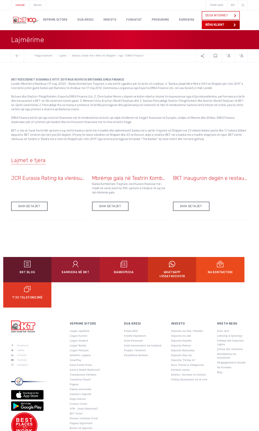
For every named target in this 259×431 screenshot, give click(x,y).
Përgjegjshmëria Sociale (231, 337)
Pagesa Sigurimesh (81, 398)
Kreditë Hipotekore (135, 310)
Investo (110, 19)
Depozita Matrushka (183, 325)
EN (233, 4)
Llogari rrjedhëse (80, 305)
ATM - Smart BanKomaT (84, 383)
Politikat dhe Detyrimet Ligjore (230, 317)
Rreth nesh (216, 4)
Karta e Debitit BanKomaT (85, 344)
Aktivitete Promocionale (84, 412)
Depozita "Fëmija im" (183, 334)
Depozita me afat (181, 310)
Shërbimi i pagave (80, 330)
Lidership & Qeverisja (229, 310)
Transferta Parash (80, 354)
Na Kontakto (224, 342)
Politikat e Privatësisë (128, 425)
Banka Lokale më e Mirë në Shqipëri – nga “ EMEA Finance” (108, 55)
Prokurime (161, 19)
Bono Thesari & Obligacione (187, 339)
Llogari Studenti (79, 315)
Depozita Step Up (181, 330)
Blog (219, 347)
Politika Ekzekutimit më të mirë (189, 354)
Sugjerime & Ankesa (187, 425)
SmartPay (75, 334)
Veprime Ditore (55, 19)
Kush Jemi (223, 305)
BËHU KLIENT (220, 25)
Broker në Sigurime (81, 402)
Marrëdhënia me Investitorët (226, 330)
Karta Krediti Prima (81, 339)
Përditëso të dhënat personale (87, 407)
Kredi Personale (133, 315)
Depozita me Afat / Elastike (187, 305)
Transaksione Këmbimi (83, 349)
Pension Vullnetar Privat (84, 393)
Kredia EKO (131, 305)
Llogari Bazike (78, 320)
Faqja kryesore (44, 55)
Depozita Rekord (181, 320)
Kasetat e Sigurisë (80, 368)
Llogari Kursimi (78, 310)
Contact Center (79, 378)
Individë (20, 4)
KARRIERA (187, 19)
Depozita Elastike (181, 315)
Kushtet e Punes (217, 425)
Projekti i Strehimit (135, 325)
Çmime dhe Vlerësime (230, 324)
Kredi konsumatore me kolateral (142, 320)
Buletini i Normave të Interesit (188, 349)
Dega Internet (78, 373)
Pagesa (74, 359)
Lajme (63, 55)
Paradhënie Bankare (136, 330)
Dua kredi (86, 19)
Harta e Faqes (158, 425)
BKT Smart (76, 388)
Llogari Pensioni (79, 325)
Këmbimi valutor (180, 344)
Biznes (38, 4)
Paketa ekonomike (80, 364)
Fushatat (135, 19)
